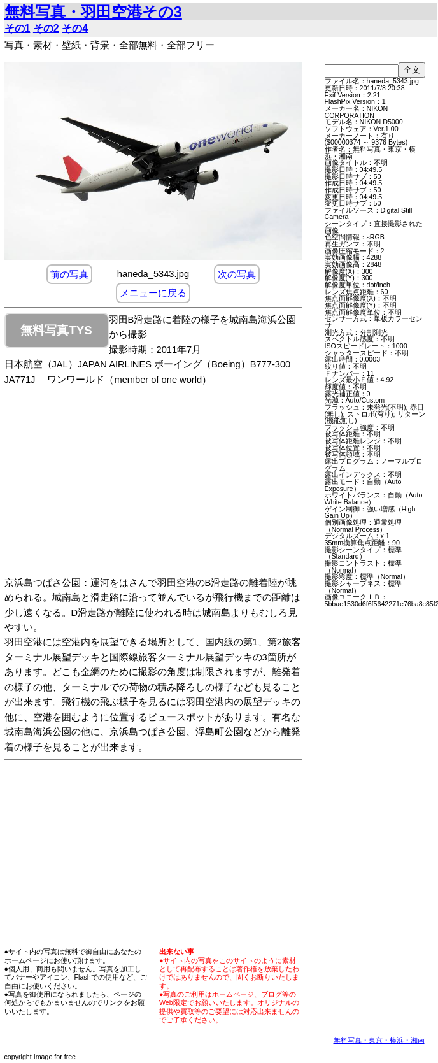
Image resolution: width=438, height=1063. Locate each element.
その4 (75, 28)
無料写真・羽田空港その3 (93, 11)
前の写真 (69, 274)
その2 (46, 28)
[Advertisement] (166, 486)
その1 (17, 28)
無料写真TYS (56, 330)
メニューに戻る (153, 293)
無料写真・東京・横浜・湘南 (379, 1040)
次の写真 (237, 274)
